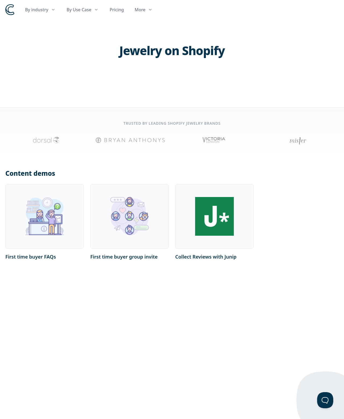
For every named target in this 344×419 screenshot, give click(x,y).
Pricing (117, 10)
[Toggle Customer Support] (325, 400)
